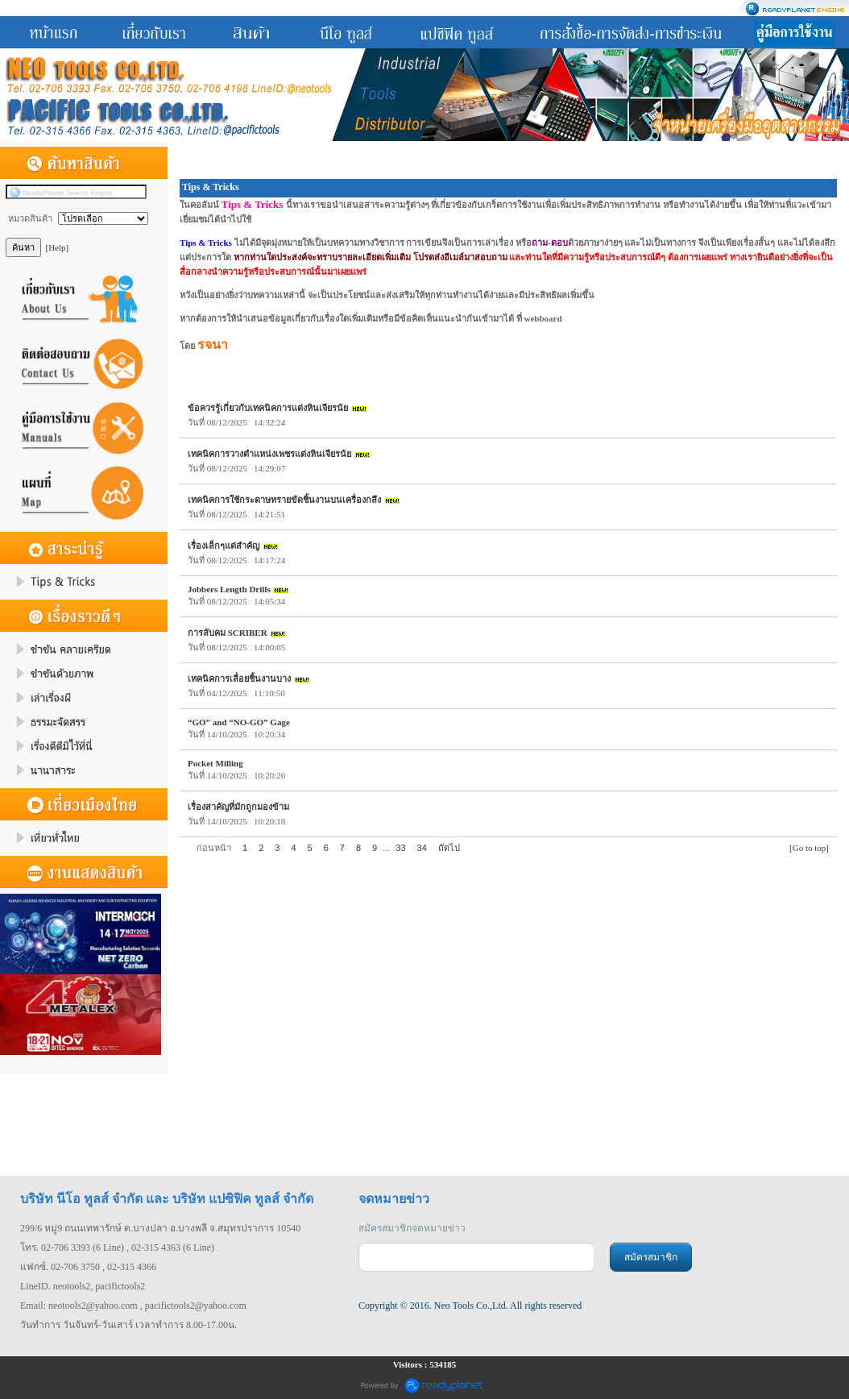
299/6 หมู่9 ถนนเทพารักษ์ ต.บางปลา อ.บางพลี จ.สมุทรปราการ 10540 (160, 1228)
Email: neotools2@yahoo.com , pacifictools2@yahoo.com (133, 1305)
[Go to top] (809, 848)
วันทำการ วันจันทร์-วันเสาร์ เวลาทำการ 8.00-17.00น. (128, 1325)
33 (400, 848)
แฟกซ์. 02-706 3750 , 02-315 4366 (88, 1266)
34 (422, 848)
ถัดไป (449, 848)
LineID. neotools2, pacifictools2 (82, 1286)
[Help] (57, 247)
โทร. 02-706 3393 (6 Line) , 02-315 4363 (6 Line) (117, 1247)
